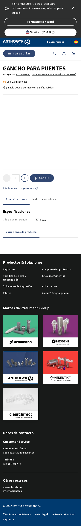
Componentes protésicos (56, 269)
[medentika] (60, 367)
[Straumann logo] (16, 42)
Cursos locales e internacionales (12, 489)
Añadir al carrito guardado (20, 188)
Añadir (41, 178)
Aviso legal (41, 514)
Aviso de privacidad (63, 514)
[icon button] (73, 8)
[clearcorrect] (20, 404)
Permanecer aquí (40, 22)
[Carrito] (74, 53)
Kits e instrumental (53, 276)
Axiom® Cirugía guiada (55, 293)
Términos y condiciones (17, 514)
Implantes (9, 269)
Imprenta (8, 519)
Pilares (7, 293)
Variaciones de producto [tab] (21, 232)
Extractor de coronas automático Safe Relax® (54, 74)
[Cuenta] (64, 53)
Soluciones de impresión (17, 286)
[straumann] (20, 331)
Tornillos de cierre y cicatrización (14, 278)
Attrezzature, (23, 74)
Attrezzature (49, 286)
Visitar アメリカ (40, 32)
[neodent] (60, 331)
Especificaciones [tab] (16, 199)
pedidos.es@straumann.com (19, 453)
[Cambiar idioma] (76, 42)
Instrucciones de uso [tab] (45, 199)
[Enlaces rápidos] (57, 42)
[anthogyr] (20, 367)
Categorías (19, 53)
